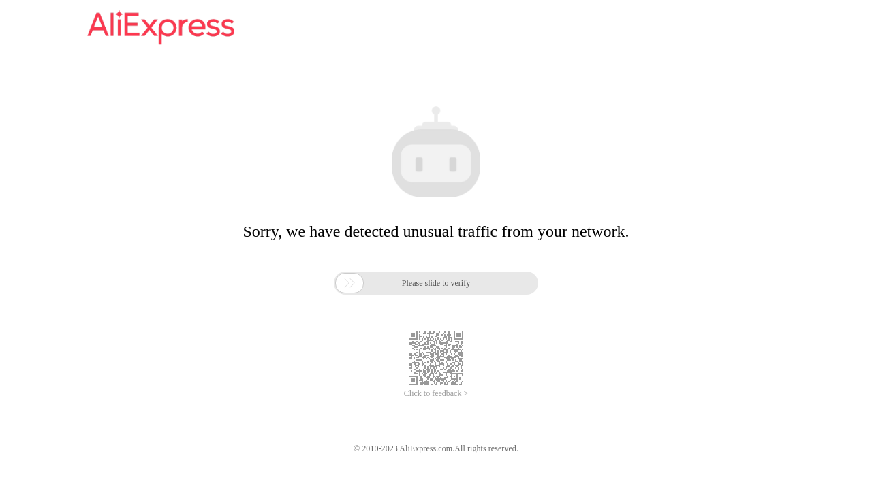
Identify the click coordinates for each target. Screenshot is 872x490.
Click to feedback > (436, 393)
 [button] (349, 283)
